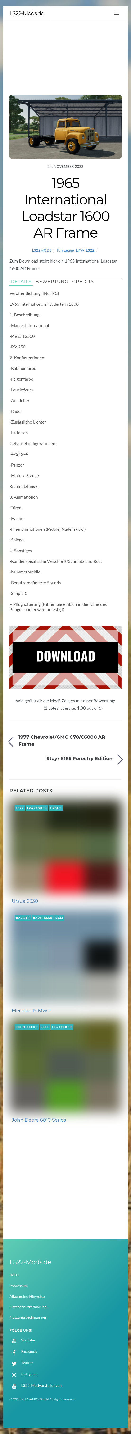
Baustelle (42, 917)
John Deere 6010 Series (39, 1120)
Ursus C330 (25, 901)
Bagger (23, 917)
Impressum (18, 1285)
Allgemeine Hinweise (27, 1296)
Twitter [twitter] (21, 1362)
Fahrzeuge (65, 250)
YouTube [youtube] (22, 1340)
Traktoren (37, 808)
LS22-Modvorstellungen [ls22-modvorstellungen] (35, 1385)
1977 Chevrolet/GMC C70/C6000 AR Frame (61, 740)
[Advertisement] (65, 56)
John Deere (27, 1027)
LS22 (90, 250)
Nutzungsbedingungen (28, 1317)
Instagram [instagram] (23, 1374)
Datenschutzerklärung (27, 1306)
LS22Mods (42, 250)
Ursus (56, 808)
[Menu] (117, 12)
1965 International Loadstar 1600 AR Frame (65, 207)
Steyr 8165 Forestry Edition (79, 758)
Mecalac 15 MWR (31, 1011)
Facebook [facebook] (23, 1351)
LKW (80, 250)
